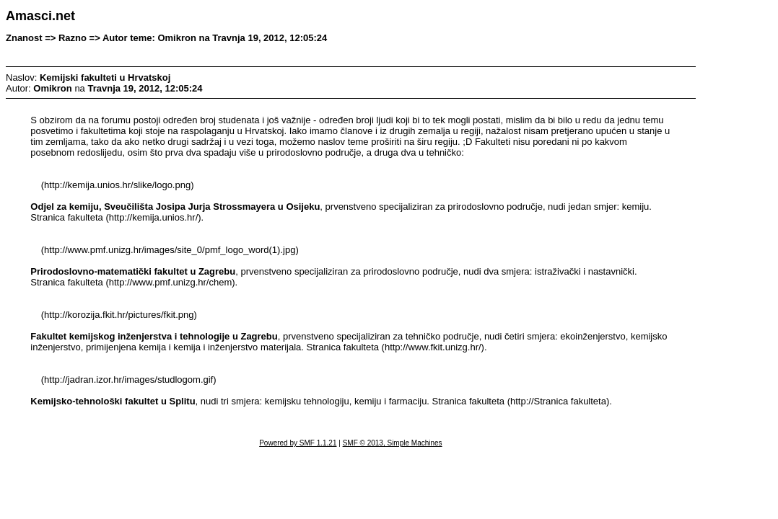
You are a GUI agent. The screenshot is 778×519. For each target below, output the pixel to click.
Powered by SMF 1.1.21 (297, 443)
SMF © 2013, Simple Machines (392, 443)
